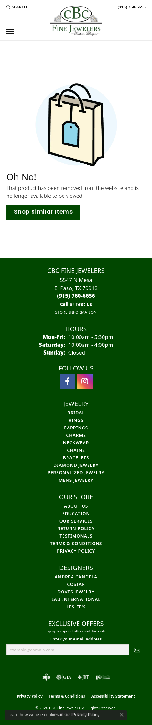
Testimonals (75, 536)
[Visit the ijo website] (103, 677)
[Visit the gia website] (63, 677)
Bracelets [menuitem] (76, 458)
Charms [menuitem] (76, 435)
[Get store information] (76, 312)
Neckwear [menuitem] (76, 443)
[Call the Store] (76, 295)
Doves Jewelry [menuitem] (76, 592)
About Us (76, 506)
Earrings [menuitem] (76, 428)
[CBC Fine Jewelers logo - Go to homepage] (76, 21)
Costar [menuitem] (76, 584)
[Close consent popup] (122, 715)
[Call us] (76, 304)
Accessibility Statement (113, 696)
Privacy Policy (76, 551)
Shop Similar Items (43, 212)
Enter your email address (76, 639)
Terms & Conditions (76, 543)
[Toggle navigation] (10, 31)
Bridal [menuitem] (75, 413)
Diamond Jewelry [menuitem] (76, 465)
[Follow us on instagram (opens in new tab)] (85, 381)
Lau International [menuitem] (76, 599)
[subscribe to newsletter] (137, 649)
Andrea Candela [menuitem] (76, 577)
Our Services (76, 521)
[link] (131, 7)
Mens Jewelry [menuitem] (75, 480)
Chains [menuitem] (76, 450)
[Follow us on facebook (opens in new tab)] (67, 381)
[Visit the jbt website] (83, 677)
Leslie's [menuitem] (75, 607)
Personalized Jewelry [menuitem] (76, 473)
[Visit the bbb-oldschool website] (46, 677)
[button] (16, 7)
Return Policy (75, 528)
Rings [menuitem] (75, 420)
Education (76, 513)
